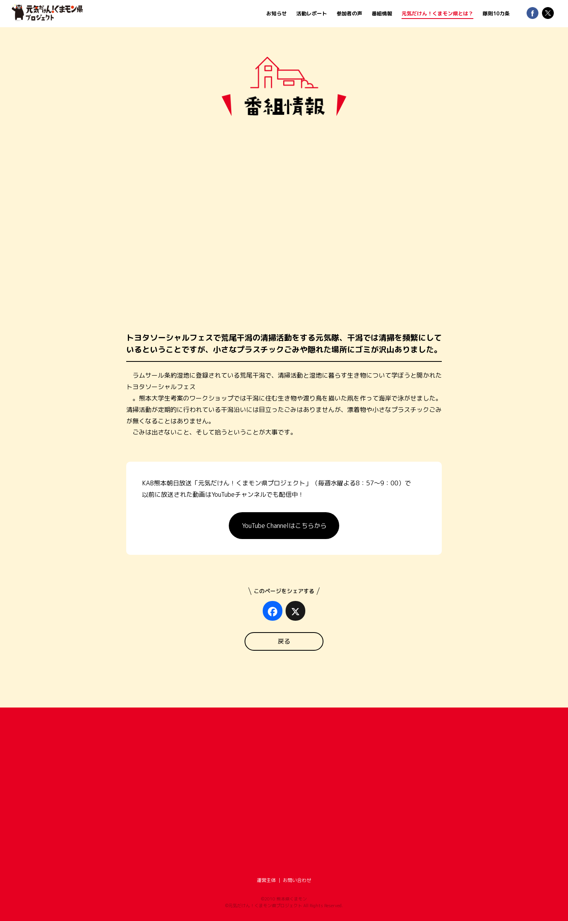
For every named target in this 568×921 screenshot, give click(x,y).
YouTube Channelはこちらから (284, 525)
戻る (284, 641)
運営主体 (266, 880)
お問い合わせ (297, 880)
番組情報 (382, 13)
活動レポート (311, 13)
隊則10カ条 (496, 13)
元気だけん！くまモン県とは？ (437, 13)
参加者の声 (349, 13)
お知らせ (276, 13)
